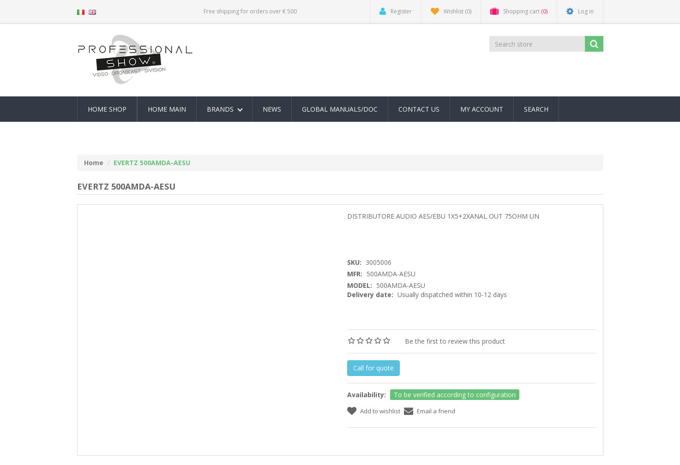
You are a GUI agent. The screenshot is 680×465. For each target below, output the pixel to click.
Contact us (418, 109)
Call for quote (373, 368)
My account (481, 109)
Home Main (167, 109)
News (272, 109)
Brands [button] (225, 109)
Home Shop (107, 109)
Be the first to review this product (455, 341)
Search (536, 109)
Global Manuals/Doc (340, 109)
